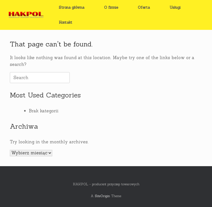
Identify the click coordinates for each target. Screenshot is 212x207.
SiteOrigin (102, 196)
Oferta (144, 7)
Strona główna (71, 7)
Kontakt (65, 22)
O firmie (111, 7)
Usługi (175, 7)
